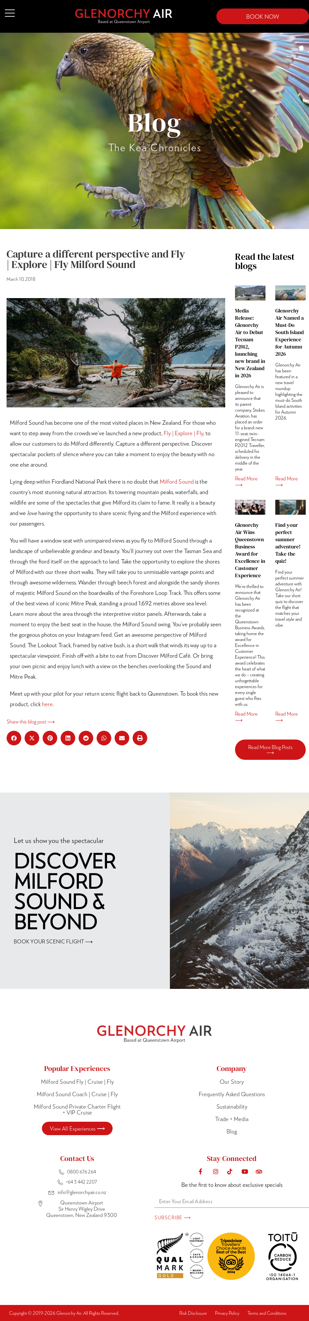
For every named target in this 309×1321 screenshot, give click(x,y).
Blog (232, 1131)
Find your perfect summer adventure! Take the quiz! (287, 542)
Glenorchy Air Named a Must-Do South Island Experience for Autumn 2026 (289, 332)
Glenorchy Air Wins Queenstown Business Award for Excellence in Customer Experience (250, 550)
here (47, 703)
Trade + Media (231, 1118)
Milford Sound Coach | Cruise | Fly (77, 1094)
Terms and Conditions (266, 1313)
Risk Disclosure (193, 1313)
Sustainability (231, 1106)
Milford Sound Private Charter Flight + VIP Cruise (77, 1109)
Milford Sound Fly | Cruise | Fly (77, 1081)
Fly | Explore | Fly (183, 433)
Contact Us (77, 1158)
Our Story (232, 1081)
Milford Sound (177, 481)
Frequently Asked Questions (232, 1094)
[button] (14, 738)
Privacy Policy (227, 1313)
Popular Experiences (77, 1068)
